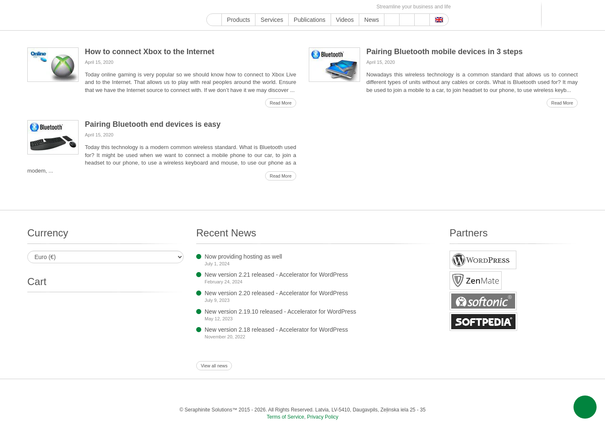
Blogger (308, 7)
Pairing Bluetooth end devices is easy (153, 124)
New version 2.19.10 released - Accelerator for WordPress (280, 311)
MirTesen (337, 7)
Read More (281, 102)
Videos (345, 19)
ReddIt (259, 7)
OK (346, 7)
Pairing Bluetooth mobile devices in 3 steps (444, 51)
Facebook (230, 7)
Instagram (250, 7)
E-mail (366, 7)
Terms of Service (285, 417)
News (371, 19)
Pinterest (279, 7)
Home (214, 19)
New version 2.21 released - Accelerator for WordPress (276, 274)
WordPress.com (298, 7)
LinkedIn (269, 7)
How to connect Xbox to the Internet (149, 51)
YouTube (221, 7)
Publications (310, 19)
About (407, 19)
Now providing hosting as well (243, 256)
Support (392, 19)
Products (238, 19)
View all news (214, 365)
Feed (356, 7)
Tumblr (288, 7)
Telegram (317, 7)
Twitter (240, 7)
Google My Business (211, 7)
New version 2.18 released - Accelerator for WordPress (276, 329)
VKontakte (327, 7)
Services (271, 19)
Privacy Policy (323, 417)
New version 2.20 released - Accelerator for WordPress (276, 293)
